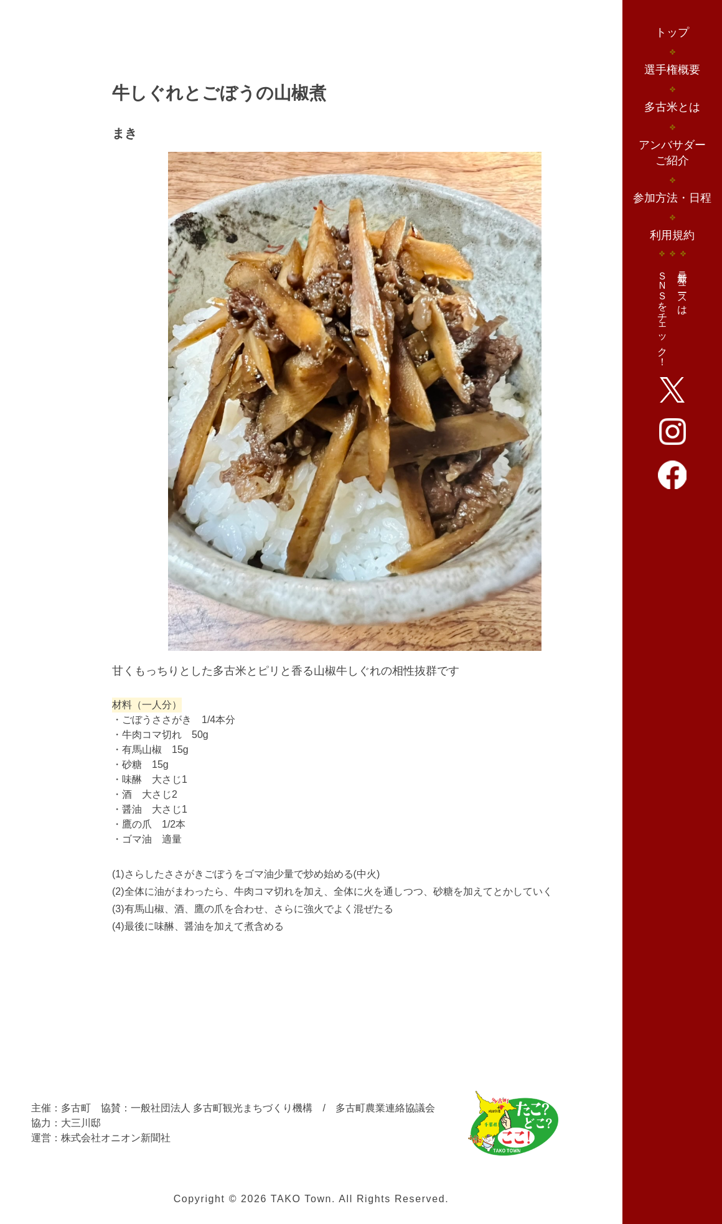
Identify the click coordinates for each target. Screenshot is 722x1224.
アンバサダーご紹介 (672, 153)
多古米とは (672, 107)
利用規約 (672, 235)
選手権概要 (672, 69)
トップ (672, 32)
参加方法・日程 (672, 198)
